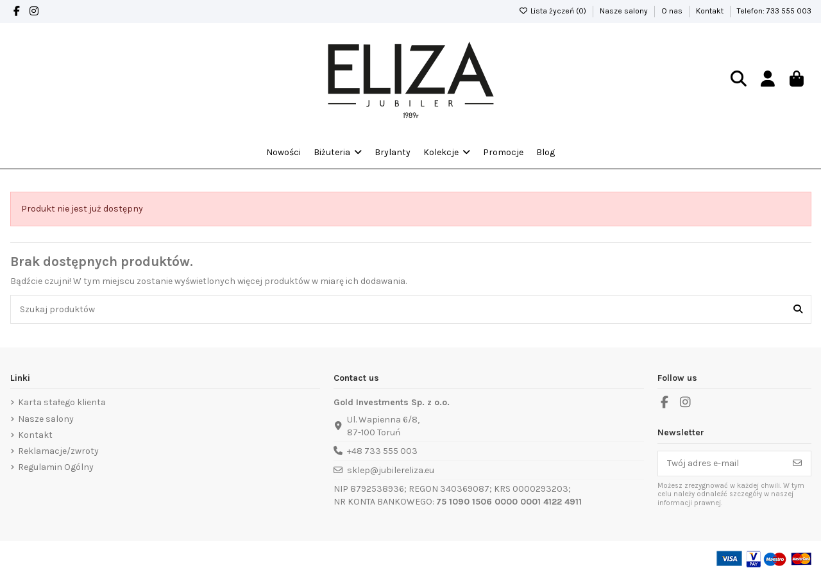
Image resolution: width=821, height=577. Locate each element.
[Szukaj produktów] (797, 309)
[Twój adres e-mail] (721, 463)
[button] (447, 153)
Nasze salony (625, 10)
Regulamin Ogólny (56, 467)
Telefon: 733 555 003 (774, 10)
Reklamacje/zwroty (58, 451)
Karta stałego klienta (62, 402)
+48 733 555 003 (382, 451)
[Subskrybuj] (797, 463)
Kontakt (710, 10)
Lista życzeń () (553, 10)
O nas (672, 10)
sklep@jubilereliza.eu (390, 470)
